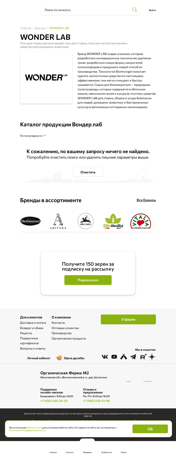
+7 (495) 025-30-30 (54, 400)
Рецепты (26, 333)
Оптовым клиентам (65, 328)
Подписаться (88, 280)
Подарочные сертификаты (29, 340)
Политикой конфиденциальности (27, 430)
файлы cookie (34, 427)
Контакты (58, 322)
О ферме (128, 319)
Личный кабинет (38, 358)
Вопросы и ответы (32, 348)
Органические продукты (69, 338)
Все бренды (146, 200)
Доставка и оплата (33, 322)
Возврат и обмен (32, 328)
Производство (62, 333)
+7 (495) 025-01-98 (96, 400)
